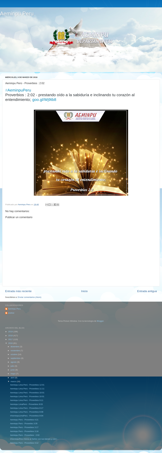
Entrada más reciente (18, 291)
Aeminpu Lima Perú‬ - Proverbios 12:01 (27, 385)
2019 (10, 331)
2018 (10, 335)
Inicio (84, 291)
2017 (10, 339)
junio (13, 370)
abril (13, 378)
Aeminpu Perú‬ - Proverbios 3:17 (24, 427)
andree (11, 313)
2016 (10, 343)
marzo (14, 381)
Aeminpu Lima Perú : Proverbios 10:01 (27, 396)
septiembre (16, 358)
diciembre (15, 346)
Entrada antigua (147, 291)
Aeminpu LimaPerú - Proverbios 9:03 (26, 404)
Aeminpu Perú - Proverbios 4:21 (24, 420)
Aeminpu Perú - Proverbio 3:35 (23, 423)
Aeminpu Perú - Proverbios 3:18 (24, 431)
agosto (14, 362)
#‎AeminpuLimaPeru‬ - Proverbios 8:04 (26, 416)
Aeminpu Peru (17, 14)
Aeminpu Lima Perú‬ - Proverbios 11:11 (27, 389)
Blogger (100, 321)
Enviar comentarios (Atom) (29, 297)
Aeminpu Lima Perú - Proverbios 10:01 (27, 393)
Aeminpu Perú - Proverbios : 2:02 (25, 435)
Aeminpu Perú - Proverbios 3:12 (24, 443)
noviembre (15, 350)
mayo (13, 374)
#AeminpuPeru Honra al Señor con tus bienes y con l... (34, 439)
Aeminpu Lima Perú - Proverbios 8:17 (26, 408)
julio (13, 366)
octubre (14, 354)
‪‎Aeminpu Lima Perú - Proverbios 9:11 (26, 400)
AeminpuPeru (18, 90)
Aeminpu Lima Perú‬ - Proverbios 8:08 (26, 412)
